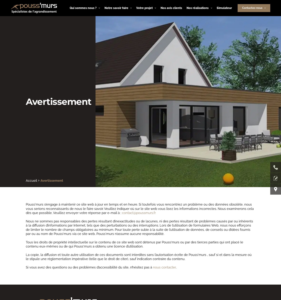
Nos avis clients (171, 8)
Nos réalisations (200, 8)
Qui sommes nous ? (85, 8)
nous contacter (164, 267)
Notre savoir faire (118, 8)
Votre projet (147, 8)
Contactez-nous (254, 8)
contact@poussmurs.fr (139, 213)
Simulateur (224, 8)
